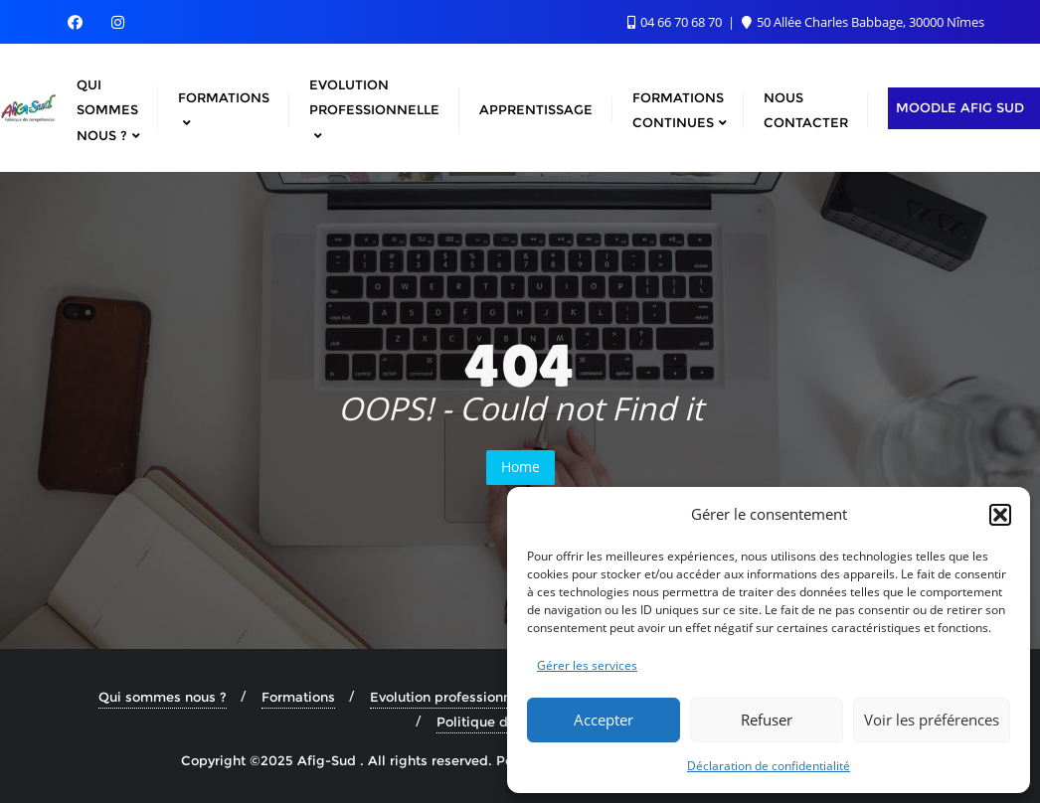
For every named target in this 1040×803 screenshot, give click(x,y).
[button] (1000, 515)
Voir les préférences (931, 719)
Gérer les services (587, 665)
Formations (298, 697)
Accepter (603, 719)
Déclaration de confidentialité (768, 765)
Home (520, 466)
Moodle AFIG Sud (960, 107)
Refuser (766, 719)
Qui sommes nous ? (162, 697)
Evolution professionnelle (452, 697)
